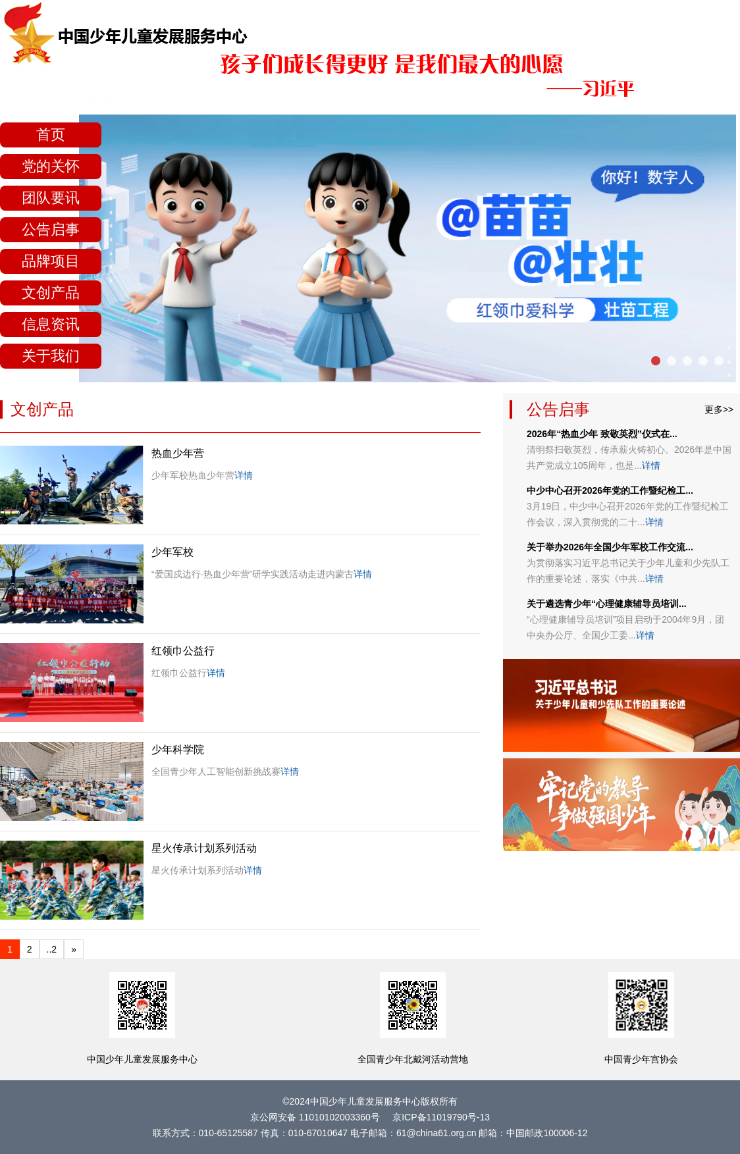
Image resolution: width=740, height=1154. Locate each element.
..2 (52, 949)
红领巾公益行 (183, 650)
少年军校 (172, 552)
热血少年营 (177, 453)
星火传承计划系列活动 (204, 848)
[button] (655, 360)
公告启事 (51, 229)
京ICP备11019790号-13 (441, 1117)
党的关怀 (51, 166)
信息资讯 (51, 324)
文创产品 (51, 292)
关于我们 (51, 356)
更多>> (718, 409)
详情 (243, 475)
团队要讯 (51, 198)
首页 (50, 134)
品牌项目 (51, 261)
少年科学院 (177, 749)
